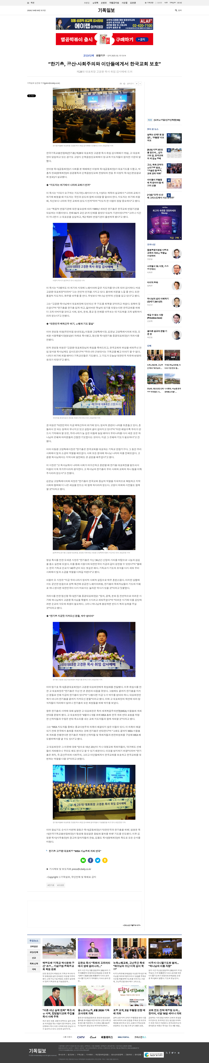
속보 (150, 120)
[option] (155, 360)
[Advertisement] (164, 98)
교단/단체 (88, 55)
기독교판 (150, 3)
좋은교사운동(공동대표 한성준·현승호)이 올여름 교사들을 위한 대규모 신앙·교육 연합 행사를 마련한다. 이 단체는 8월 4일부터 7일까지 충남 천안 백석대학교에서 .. (94, 1021)
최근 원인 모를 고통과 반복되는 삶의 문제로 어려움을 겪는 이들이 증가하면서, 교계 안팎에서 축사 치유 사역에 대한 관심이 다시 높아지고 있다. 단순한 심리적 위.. (59, 1025)
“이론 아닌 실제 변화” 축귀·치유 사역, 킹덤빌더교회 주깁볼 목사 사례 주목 (59, 1013)
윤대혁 (95, 2)
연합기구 (100, 55)
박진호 (149, 337)
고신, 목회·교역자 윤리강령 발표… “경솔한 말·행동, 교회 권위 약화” (155, 169)
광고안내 (71, 1054)
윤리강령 (138, 1054)
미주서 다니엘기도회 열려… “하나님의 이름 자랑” (163, 964)
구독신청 (173, 3)
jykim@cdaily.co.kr (52, 83)
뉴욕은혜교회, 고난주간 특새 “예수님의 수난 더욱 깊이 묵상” (128, 966)
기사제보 (89, 1054)
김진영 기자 (39, 83)
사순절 (124, 2)
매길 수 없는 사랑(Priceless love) (155, 316)
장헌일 (149, 259)
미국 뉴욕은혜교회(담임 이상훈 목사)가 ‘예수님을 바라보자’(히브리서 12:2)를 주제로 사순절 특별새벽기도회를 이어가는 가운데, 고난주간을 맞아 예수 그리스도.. (129, 977)
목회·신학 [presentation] (34, 963)
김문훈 (133, 2)
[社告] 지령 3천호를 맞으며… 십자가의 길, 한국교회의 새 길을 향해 (155, 154)
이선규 (149, 305)
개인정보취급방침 (102, 1054)
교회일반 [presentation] (34, 946)
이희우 (149, 272)
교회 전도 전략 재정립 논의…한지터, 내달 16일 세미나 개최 (164, 1012)
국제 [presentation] (34, 969)
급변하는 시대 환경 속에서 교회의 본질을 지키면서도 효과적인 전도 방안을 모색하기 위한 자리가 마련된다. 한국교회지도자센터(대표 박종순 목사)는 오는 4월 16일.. (164, 1021)
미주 (166, 3)
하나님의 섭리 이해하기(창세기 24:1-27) (158, 300)
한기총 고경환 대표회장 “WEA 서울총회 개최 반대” (75, 851)
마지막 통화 (152, 282)
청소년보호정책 (117, 1054)
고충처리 (128, 1054)
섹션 (30, 2)
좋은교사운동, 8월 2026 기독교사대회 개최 (93, 1012)
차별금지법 (114, 2)
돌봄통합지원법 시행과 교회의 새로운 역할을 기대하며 (157, 253)
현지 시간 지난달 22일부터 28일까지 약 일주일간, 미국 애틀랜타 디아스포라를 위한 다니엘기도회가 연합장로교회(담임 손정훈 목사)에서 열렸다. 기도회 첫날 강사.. (165, 974)
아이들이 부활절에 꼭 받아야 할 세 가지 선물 (155, 182)
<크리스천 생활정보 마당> (131, 925)
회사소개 (61, 1054)
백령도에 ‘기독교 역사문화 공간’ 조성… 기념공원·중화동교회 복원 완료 (58, 966)
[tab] (34, 946)
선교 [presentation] (34, 958)
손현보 (104, 2)
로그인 (179, 3)
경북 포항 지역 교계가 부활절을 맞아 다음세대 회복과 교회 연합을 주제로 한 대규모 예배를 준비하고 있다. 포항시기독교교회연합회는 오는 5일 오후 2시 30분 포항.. (129, 1021)
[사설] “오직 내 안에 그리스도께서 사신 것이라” (160, 196)
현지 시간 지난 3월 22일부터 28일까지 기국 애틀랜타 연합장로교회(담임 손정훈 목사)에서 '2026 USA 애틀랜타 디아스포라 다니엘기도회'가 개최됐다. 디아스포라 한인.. (94, 975)
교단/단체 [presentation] (34, 952)
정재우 (149, 285)
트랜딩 (86, 3)
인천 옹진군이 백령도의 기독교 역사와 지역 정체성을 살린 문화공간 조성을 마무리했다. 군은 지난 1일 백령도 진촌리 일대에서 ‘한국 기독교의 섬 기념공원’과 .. (59, 977)
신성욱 (149, 321)
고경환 (61, 885)
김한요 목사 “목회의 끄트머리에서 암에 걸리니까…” (94, 964)
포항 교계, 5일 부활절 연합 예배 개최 (129, 1012)
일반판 (159, 3)
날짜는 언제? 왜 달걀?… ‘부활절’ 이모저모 (155, 137)
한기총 (51, 885)
